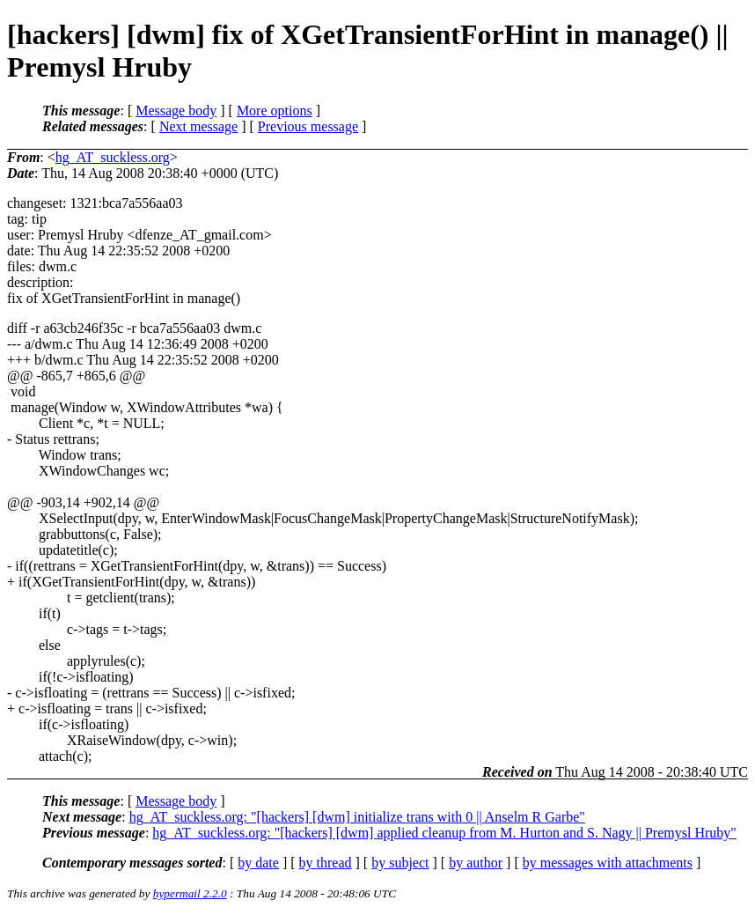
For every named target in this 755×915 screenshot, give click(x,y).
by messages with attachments (608, 862)
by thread (325, 862)
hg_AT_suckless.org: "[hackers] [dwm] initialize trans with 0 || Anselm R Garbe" (357, 816)
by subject (400, 862)
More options (274, 110)
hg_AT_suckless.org (112, 157)
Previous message (308, 126)
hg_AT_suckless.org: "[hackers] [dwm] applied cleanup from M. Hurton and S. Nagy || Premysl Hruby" (444, 832)
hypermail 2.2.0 (190, 893)
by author (475, 862)
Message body (176, 110)
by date (258, 862)
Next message (198, 126)
